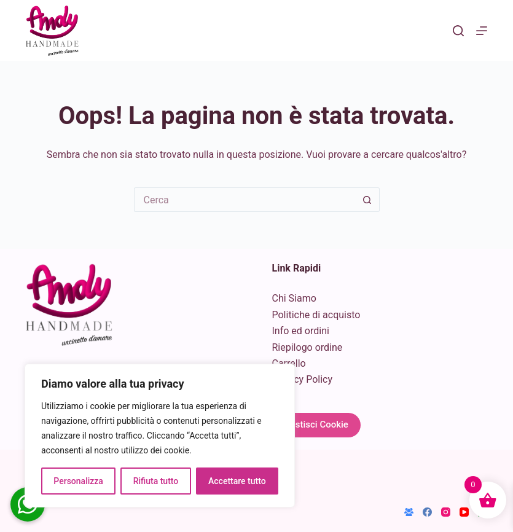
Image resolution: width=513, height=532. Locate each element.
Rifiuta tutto (156, 481)
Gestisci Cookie (316, 424)
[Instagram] (445, 512)
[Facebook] (427, 512)
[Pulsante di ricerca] (367, 199)
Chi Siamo (294, 298)
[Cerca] (458, 30)
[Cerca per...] (244, 199)
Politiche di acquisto (316, 315)
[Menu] (481, 30)
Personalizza (78, 481)
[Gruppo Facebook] (408, 512)
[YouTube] (464, 512)
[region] (160, 435)
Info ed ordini (300, 331)
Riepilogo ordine (307, 347)
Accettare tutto (237, 481)
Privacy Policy (302, 379)
